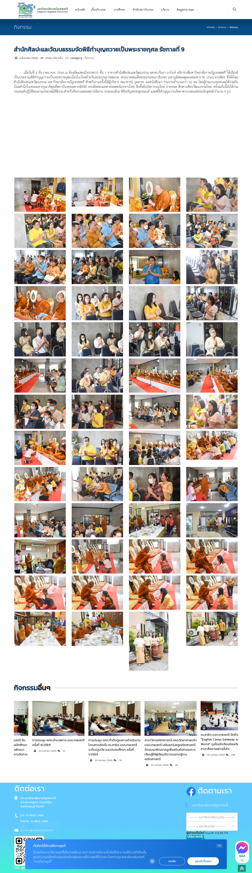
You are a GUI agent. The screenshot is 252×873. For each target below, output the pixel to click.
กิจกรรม (222, 27)
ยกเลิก (172, 861)
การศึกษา (119, 9)
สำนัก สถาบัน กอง (143, 9)
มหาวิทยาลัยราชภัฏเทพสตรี (210, 805)
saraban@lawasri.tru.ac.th (36, 830)
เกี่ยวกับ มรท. (98, 9)
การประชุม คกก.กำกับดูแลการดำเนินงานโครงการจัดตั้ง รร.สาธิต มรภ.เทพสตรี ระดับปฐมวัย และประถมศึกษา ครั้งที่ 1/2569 (154, 747)
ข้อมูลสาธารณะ (185, 9)
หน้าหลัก (80, 9)
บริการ (165, 9)
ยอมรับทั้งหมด (203, 861)
